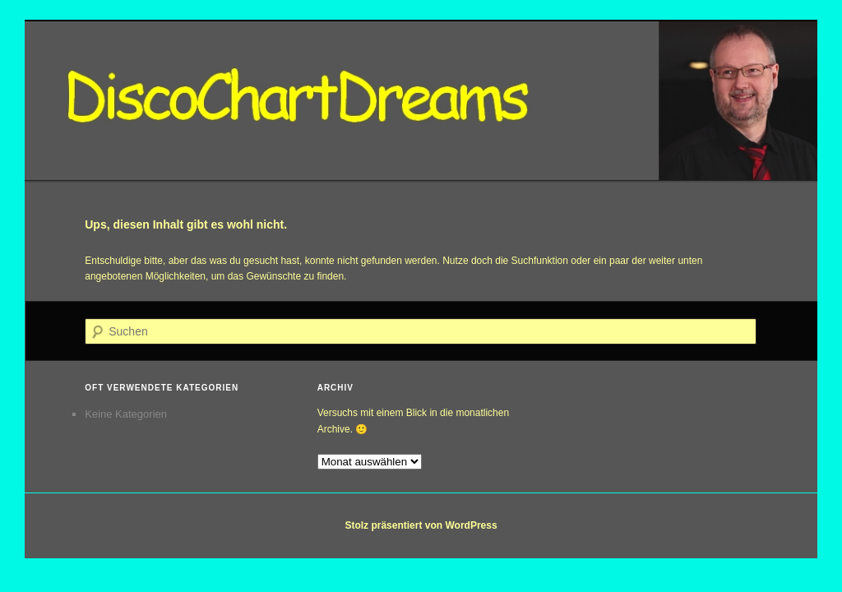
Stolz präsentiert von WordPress (421, 525)
